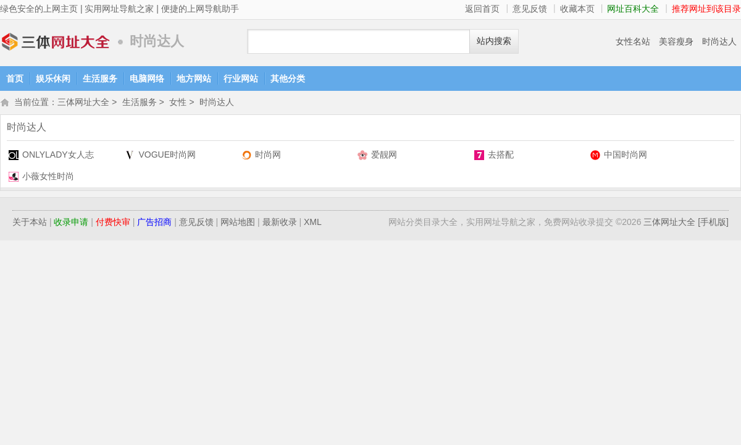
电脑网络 (147, 78)
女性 (177, 103)
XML (313, 223)
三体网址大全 (55, 41)
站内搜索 (494, 41)
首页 (14, 78)
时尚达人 (719, 41)
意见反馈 (530, 9)
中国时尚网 (625, 156)
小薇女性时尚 (48, 177)
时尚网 (268, 156)
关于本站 (29, 223)
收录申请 (71, 223)
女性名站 (633, 41)
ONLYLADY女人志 (58, 156)
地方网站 (194, 78)
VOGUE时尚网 (167, 156)
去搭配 (501, 156)
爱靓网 (384, 156)
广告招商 (154, 223)
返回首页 (482, 9)
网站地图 (237, 223)
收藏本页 (577, 9)
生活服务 (100, 78)
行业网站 (241, 78)
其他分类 (287, 78)
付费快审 (113, 223)
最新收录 (279, 223)
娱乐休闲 (53, 78)
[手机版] (713, 223)
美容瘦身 (676, 41)
